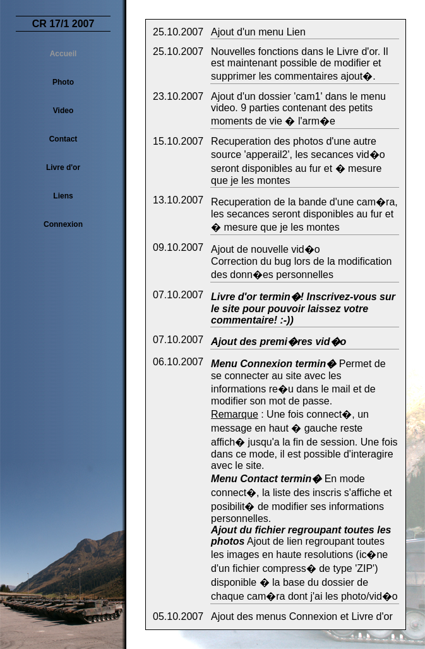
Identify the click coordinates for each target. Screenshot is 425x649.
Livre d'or (63, 167)
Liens (63, 195)
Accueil (63, 53)
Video (63, 110)
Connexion (63, 224)
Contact (63, 139)
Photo (63, 82)
